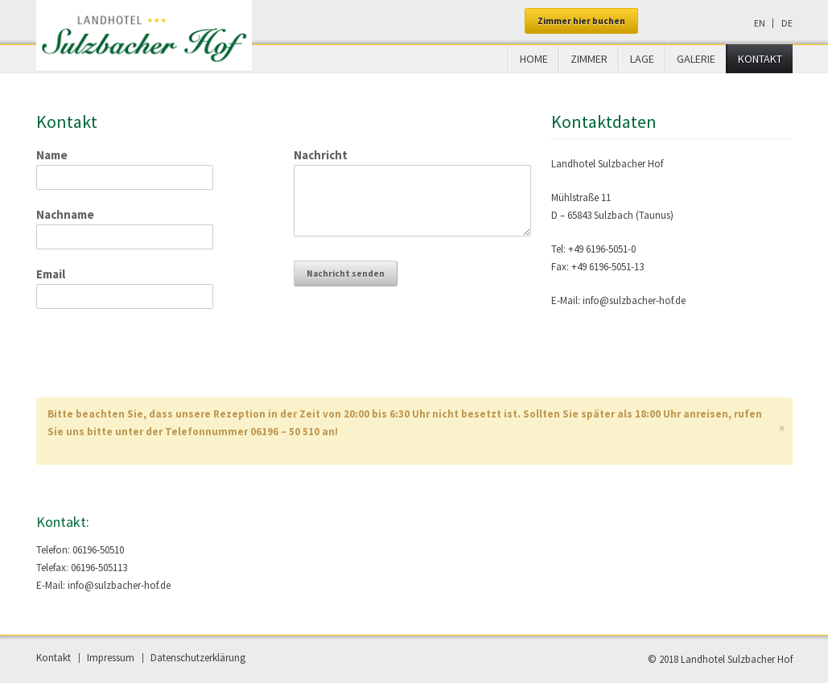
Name (52, 155)
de (787, 23)
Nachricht (321, 155)
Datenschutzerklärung (197, 657)
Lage (642, 58)
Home (534, 58)
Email (50, 274)
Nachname (65, 214)
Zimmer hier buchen (581, 21)
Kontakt (760, 58)
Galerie (696, 58)
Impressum (110, 657)
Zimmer (589, 58)
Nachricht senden (346, 273)
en (759, 23)
